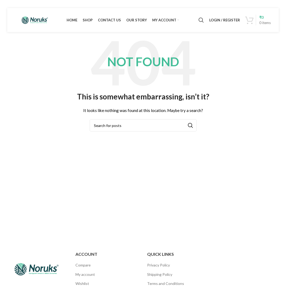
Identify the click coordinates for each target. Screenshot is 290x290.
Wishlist (82, 283)
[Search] (201, 20)
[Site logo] (34, 19)
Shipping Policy (159, 274)
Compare (83, 265)
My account (85, 274)
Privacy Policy (158, 265)
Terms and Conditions (165, 283)
